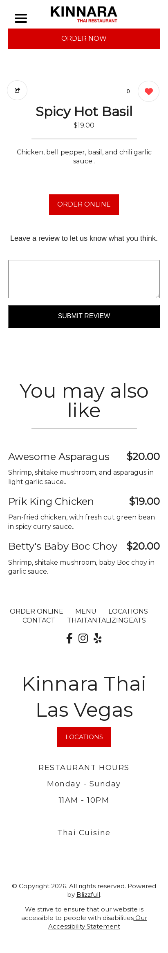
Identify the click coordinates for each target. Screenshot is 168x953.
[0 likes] (146, 92)
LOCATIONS (128, 611)
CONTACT (38, 620)
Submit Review (84, 316)
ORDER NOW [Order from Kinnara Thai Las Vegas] (84, 38)
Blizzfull (88, 894)
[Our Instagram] (83, 638)
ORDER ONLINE (84, 204)
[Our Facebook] (69, 638)
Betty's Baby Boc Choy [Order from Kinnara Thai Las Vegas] (62, 546)
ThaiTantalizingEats (106, 620)
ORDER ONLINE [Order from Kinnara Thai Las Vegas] (36, 611)
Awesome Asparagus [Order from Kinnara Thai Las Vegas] (59, 456)
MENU (85, 611)
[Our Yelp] (98, 638)
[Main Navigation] (21, 18)
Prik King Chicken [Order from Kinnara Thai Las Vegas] (51, 501)
